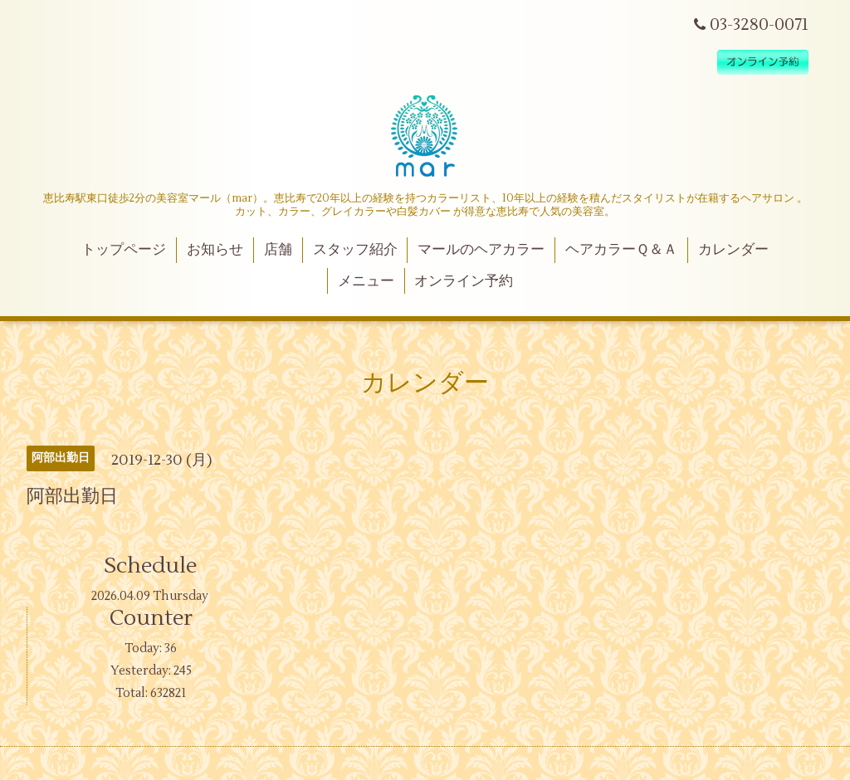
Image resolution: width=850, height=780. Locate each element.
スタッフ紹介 (355, 250)
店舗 (278, 250)
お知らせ (215, 250)
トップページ (123, 250)
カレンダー (733, 250)
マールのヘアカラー (481, 250)
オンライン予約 (463, 281)
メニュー (366, 281)
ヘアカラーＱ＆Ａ (621, 250)
